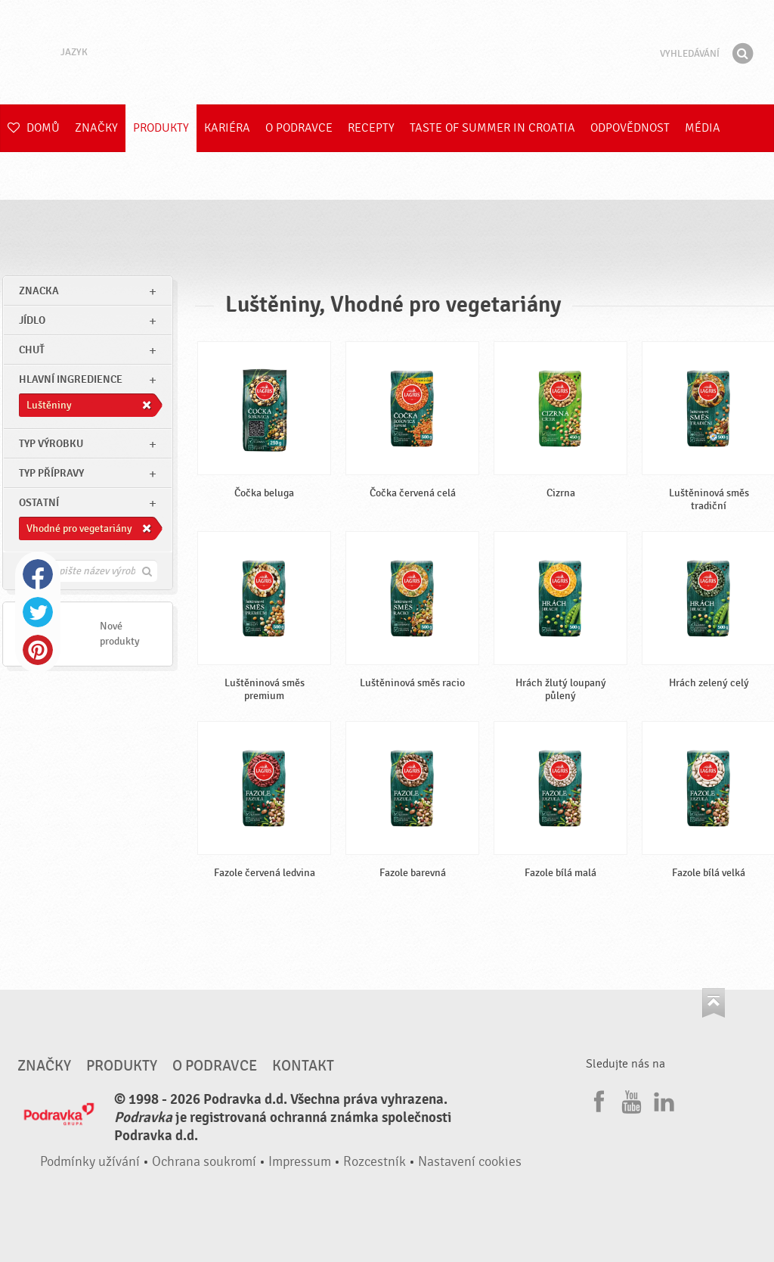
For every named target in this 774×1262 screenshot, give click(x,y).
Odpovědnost (630, 128)
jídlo (32, 320)
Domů (34, 128)
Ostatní (39, 502)
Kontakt (303, 1066)
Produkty (161, 128)
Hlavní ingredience (70, 379)
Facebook (38, 574)
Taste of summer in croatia (492, 128)
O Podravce (299, 128)
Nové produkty (120, 634)
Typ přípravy (51, 473)
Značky (96, 128)
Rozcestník (374, 1162)
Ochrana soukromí (204, 1162)
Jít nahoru (713, 1003)
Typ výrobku (51, 443)
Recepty (371, 128)
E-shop (28, 175)
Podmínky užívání (90, 1162)
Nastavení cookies (470, 1162)
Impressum (299, 1162)
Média (702, 128)
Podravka (387, 52)
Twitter (38, 612)
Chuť (32, 349)
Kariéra (227, 128)
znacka (39, 290)
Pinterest (38, 650)
